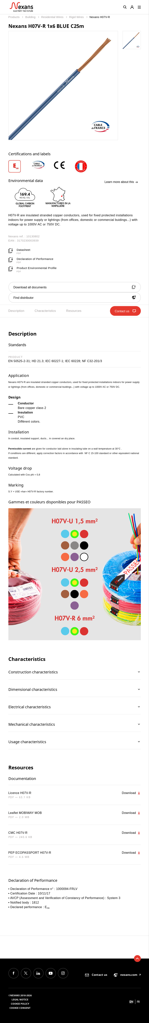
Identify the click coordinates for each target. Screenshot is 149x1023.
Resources (73, 310)
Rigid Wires (76, 17)
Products (14, 17)
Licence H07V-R (19, 793)
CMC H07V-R (18, 832)
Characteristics (45, 310)
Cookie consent (20, 1008)
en (131, 1001)
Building (30, 17)
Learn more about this (121, 182)
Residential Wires (52, 17)
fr (138, 1001)
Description (16, 310)
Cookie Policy (20, 1003)
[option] (19, 166)
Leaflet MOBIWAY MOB (25, 812)
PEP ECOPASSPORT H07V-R (29, 852)
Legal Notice (20, 999)
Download (131, 793)
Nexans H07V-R (99, 17)
